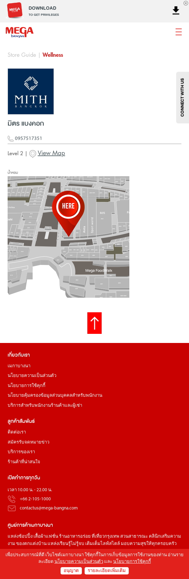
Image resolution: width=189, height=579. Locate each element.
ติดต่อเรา (17, 432)
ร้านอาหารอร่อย (75, 536)
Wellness (53, 55)
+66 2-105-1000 (35, 499)
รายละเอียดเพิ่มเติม (107, 571)
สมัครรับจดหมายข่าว (28, 442)
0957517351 (25, 141)
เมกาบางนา (19, 366)
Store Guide (22, 55)
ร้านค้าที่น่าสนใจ (24, 462)
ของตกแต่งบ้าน (31, 544)
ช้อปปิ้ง (26, 536)
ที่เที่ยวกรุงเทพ (105, 536)
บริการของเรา (21, 452)
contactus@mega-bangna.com (49, 508)
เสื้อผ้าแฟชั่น (45, 536)
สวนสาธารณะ (134, 536)
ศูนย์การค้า (19, 525)
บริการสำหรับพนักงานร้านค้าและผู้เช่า (45, 405)
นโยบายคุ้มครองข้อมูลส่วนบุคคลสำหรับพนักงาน (55, 395)
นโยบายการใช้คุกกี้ (26, 386)
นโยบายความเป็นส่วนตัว (32, 376)
